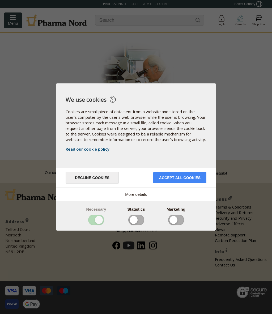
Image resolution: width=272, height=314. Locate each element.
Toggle (96, 220)
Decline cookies (92, 178)
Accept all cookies (180, 178)
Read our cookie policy (87, 149)
